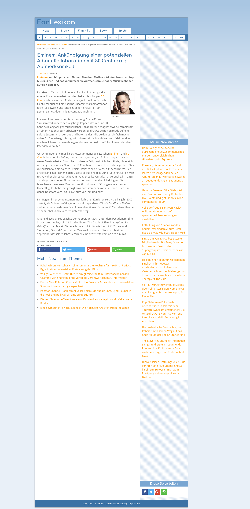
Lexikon (56, 22)
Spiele (122, 30)
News (45, 30)
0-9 (181, 37)
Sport (103, 30)
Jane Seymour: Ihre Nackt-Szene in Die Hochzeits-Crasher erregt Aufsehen (84, 307)
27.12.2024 (42, 73)
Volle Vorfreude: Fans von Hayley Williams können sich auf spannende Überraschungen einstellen (161, 213)
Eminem (42, 77)
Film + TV (84, 30)
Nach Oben (87, 503)
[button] (48, 249)
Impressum (134, 503)
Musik (65, 30)
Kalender (99, 503)
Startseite (41, 44)
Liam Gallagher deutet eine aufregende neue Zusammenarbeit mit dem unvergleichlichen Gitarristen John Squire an (163, 153)
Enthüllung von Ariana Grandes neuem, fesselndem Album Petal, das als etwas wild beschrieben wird (163, 228)
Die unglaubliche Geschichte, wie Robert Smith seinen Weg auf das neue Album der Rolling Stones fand (163, 331)
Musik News (61, 44)
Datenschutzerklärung (116, 503)
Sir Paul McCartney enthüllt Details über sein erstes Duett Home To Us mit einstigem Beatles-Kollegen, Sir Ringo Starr (163, 290)
